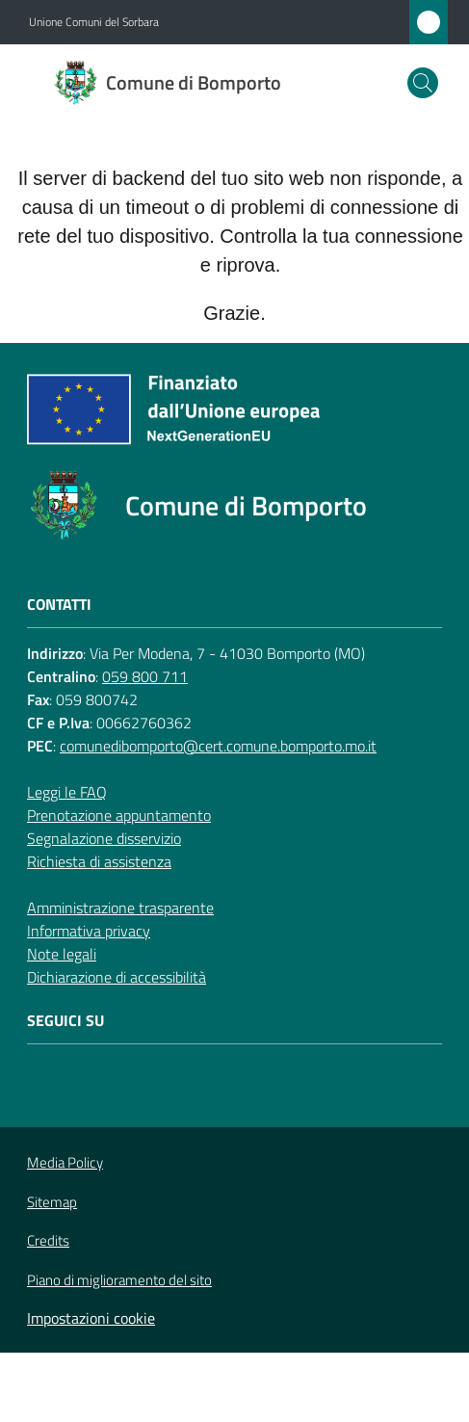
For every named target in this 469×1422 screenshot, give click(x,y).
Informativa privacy (88, 930)
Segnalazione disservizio (104, 838)
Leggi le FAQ (67, 791)
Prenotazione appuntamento (119, 815)
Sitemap (52, 1202)
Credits (48, 1240)
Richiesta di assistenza (99, 861)
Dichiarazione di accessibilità (116, 976)
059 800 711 (145, 676)
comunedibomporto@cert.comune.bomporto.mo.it (218, 745)
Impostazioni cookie (91, 1318)
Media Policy (65, 1162)
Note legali (61, 953)
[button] (422, 83)
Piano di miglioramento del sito (119, 1280)
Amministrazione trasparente (120, 907)
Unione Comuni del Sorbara (94, 22)
